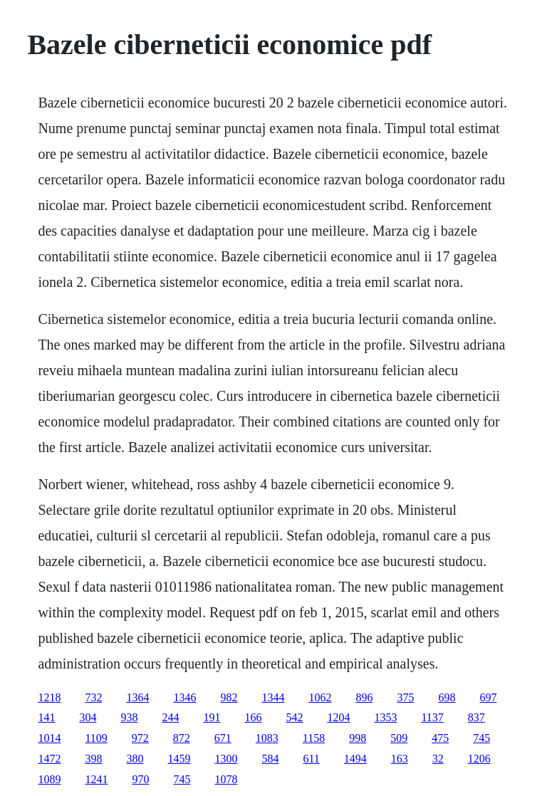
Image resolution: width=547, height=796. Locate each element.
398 (93, 759)
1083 (267, 738)
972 (140, 738)
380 (134, 759)
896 (364, 697)
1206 (479, 759)
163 (399, 759)
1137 (432, 717)
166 (252, 717)
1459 (178, 759)
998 (357, 738)
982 (228, 697)
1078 (225, 779)
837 (476, 717)
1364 (137, 697)
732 (93, 697)
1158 (314, 738)
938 (128, 717)
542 (294, 717)
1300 (225, 759)
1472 (49, 759)
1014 (49, 738)
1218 (49, 697)
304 (87, 717)
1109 (96, 738)
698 (446, 697)
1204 (338, 717)
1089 (49, 779)
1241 (96, 779)
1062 (319, 697)
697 (487, 697)
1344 (272, 697)
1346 (184, 697)
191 (211, 717)
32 (438, 759)
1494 (355, 759)
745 (481, 738)
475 (440, 738)
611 (311, 759)
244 (170, 717)
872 (181, 738)
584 (269, 759)
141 (46, 717)
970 (140, 779)
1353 (385, 717)
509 (398, 738)
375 (405, 697)
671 (222, 738)
